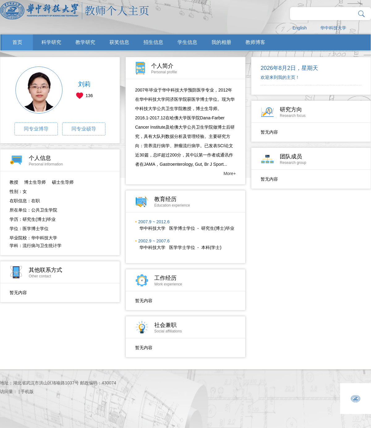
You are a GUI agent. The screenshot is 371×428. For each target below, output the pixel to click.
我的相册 (221, 42)
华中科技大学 (333, 27)
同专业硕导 (83, 128)
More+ (230, 173)
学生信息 (187, 42)
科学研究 (51, 42)
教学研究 (85, 42)
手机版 (27, 391)
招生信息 (153, 42)
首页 (17, 42)
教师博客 (255, 42)
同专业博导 (36, 128)
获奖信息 (119, 42)
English (299, 27)
